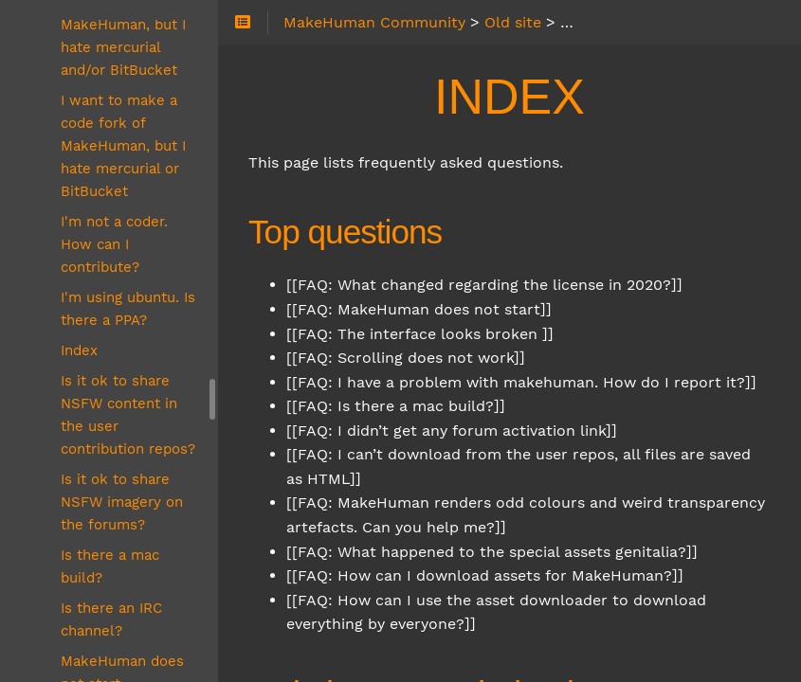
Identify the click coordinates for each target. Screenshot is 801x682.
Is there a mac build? (110, 566)
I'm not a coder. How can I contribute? (114, 244)
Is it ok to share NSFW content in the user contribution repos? (128, 415)
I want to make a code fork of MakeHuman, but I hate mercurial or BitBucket (123, 146)
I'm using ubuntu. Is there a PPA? (128, 309)
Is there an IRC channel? (111, 619)
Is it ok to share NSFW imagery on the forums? (122, 502)
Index (79, 350)
